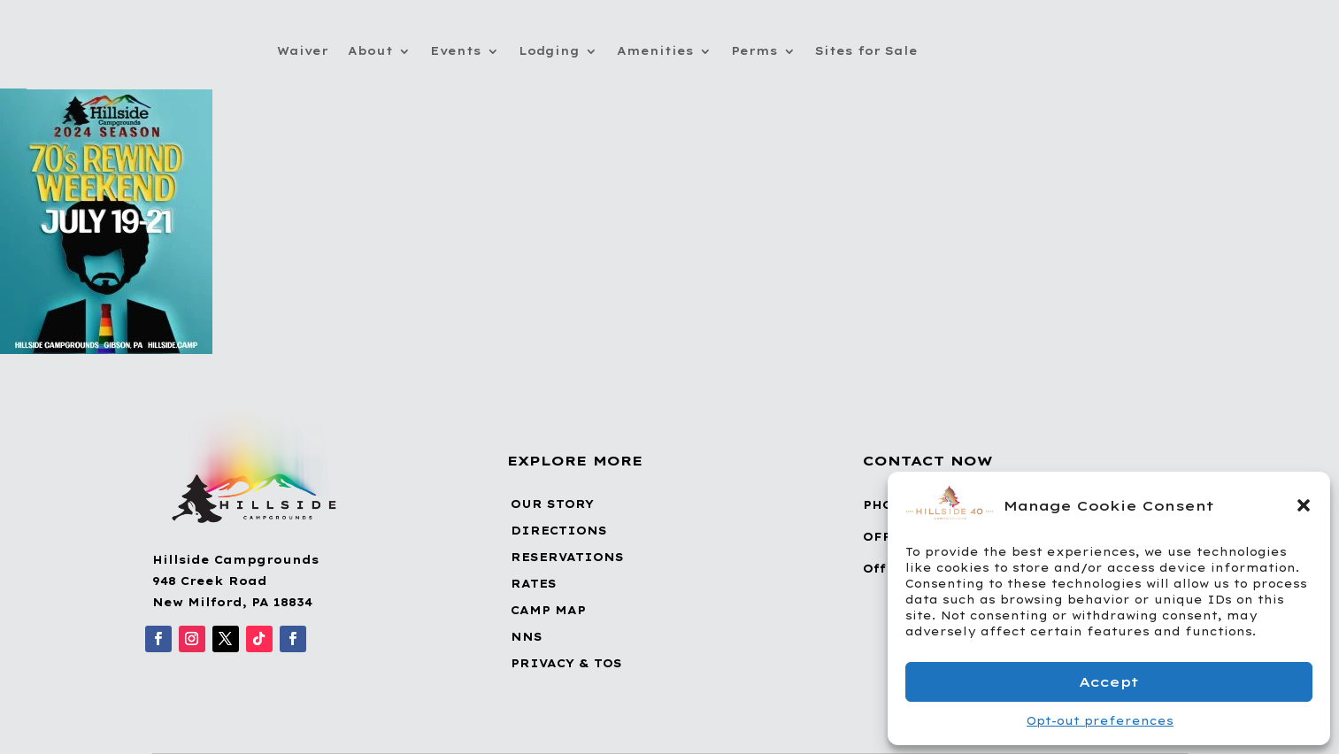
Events (455, 51)
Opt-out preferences (1100, 720)
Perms (754, 51)
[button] (1303, 505)
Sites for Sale (866, 51)
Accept (1109, 681)
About (370, 51)
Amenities (655, 51)
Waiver (302, 51)
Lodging (549, 51)
